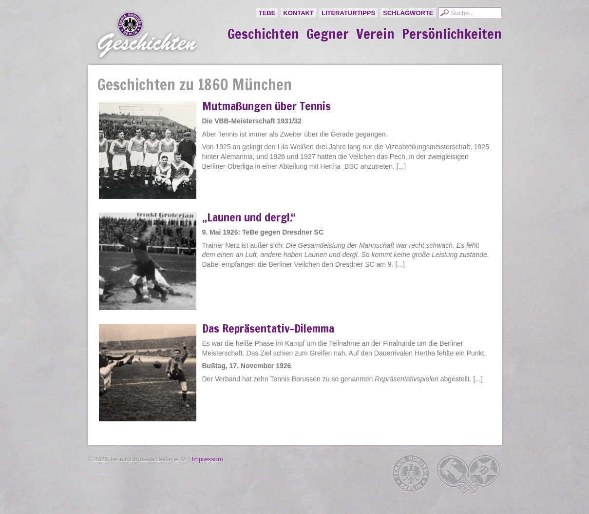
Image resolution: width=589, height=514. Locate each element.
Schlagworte (408, 13)
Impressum (207, 459)
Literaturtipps (348, 13)
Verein (375, 34)
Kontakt (298, 13)
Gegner (327, 34)
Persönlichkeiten (452, 34)
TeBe (267, 13)
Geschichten (263, 34)
